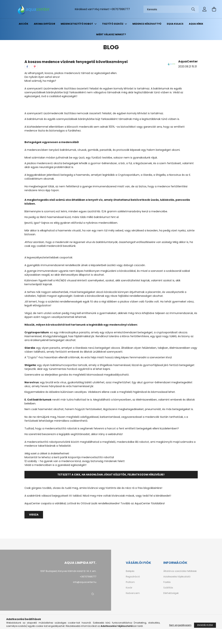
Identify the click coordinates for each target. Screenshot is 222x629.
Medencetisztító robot (77, 23)
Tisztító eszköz (113, 23)
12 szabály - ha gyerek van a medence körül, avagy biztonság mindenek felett (74, 461)
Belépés (130, 571)
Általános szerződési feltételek (180, 571)
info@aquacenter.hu (84, 582)
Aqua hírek (196, 23)
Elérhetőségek (171, 593)
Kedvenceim (133, 593)
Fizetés (167, 582)
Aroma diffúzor (44, 23)
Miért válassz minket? (111, 34)
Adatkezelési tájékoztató (176, 576)
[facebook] (27, 67)
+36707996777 (120, 9)
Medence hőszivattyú (146, 23)
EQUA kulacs (175, 23)
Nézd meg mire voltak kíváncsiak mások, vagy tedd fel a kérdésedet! (127, 496)
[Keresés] (171, 9)
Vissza (33, 514)
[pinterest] (35, 67)
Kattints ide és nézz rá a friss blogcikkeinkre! (134, 488)
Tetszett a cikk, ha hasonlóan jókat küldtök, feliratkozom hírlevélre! (111, 474)
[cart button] (214, 9)
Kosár (129, 587)
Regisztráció (133, 576)
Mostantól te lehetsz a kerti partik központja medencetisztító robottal (69, 457)
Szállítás (168, 587)
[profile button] (204, 9)
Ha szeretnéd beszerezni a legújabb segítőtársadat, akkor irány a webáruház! (73, 434)
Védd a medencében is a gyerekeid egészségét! (55, 465)
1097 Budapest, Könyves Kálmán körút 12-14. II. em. (68, 571)
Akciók (23, 23)
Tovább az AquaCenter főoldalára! (142, 503)
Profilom (130, 582)
